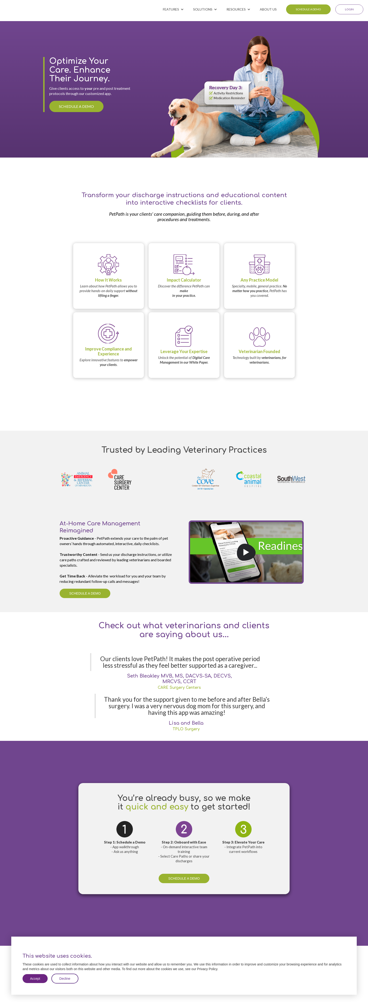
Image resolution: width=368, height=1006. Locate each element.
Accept (35, 978)
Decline (64, 978)
